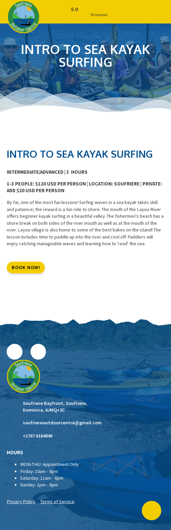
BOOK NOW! (26, 267)
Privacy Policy (21, 501)
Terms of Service (57, 501)
